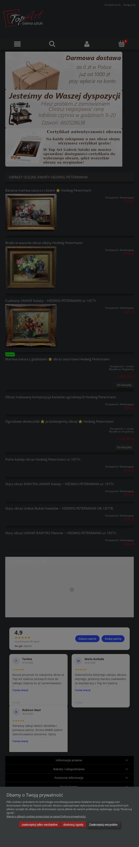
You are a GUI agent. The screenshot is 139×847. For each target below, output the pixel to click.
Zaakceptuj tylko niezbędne (40, 824)
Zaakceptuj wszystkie (103, 824)
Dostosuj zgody (73, 824)
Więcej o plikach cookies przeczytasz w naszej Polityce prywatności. (46, 816)
